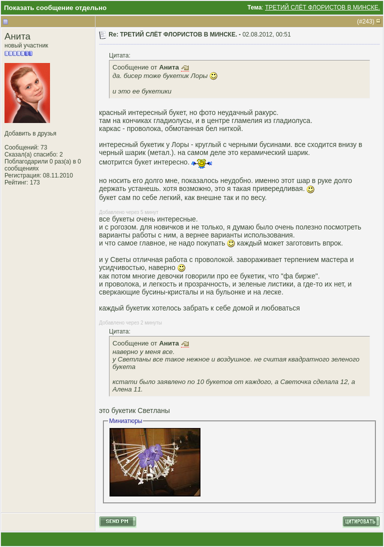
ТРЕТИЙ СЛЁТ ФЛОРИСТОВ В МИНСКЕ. (322, 7)
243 (367, 21)
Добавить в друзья (30, 133)
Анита (17, 36)
